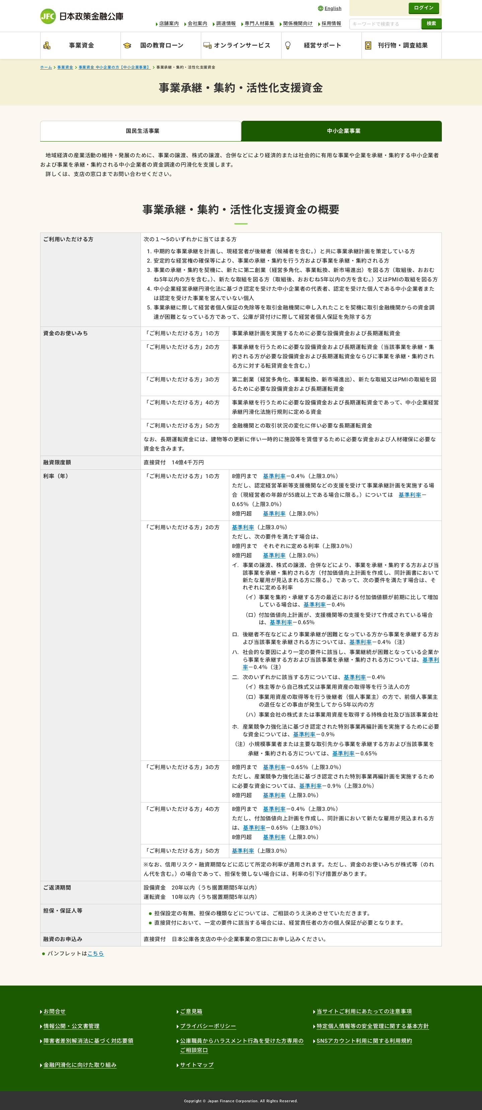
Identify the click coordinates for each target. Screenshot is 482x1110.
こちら (95, 953)
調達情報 (226, 23)
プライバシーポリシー (208, 1026)
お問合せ (55, 1011)
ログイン (424, 7)
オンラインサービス (242, 45)
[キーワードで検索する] (385, 24)
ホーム (46, 67)
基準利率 (274, 476)
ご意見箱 (191, 1011)
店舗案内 (169, 23)
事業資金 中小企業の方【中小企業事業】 (115, 67)
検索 (431, 23)
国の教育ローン (162, 45)
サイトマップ (197, 1065)
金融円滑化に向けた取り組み (80, 1065)
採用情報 (331, 23)
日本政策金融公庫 (81, 16)
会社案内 (198, 23)
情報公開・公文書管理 (72, 1026)
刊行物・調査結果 (403, 45)
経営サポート (323, 45)
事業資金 (81, 45)
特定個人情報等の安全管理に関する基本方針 (373, 1026)
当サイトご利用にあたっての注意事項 (364, 1011)
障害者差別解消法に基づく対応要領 (89, 1041)
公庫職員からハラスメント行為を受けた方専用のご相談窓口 (242, 1045)
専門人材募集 (259, 23)
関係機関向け (298, 23)
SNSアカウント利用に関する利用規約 (364, 1041)
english (329, 8)
